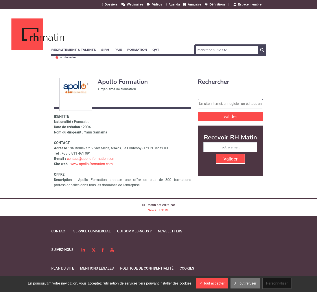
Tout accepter (212, 283)
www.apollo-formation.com (91, 164)
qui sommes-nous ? (134, 231)
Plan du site (62, 268)
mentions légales (97, 268)
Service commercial (92, 231)
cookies (187, 268)
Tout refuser (245, 283)
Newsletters (170, 231)
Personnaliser (277, 283)
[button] (75, 48)
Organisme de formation (117, 89)
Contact (59, 231)
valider (230, 116)
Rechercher (213, 82)
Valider (230, 159)
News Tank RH (158, 210)
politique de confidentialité (146, 268)
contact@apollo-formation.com (91, 159)
